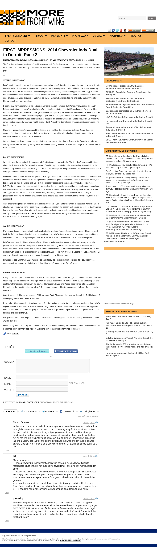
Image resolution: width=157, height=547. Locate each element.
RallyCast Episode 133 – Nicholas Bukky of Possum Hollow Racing (127, 324)
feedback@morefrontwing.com (70, 540)
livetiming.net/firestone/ (117, 229)
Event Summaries (18, 35)
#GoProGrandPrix (114, 211)
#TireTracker (134, 221)
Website (9, 390)
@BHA (125, 206)
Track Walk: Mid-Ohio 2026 (119, 316)
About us (136, 35)
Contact (10, 40)
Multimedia (117, 35)
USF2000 (99, 35)
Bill (14, 456)
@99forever (114, 233)
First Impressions (11, 60)
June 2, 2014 (89, 456)
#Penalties (145, 215)
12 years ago (129, 161)
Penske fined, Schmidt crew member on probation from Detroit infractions (125, 99)
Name (7, 378)
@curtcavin (114, 195)
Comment (10, 362)
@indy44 (113, 215)
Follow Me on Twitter (114, 241)
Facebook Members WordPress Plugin (119, 304)
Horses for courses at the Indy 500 (123, 353)
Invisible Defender (29, 402)
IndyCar (41, 35)
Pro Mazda (80, 35)
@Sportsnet (139, 233)
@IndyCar (125, 224)
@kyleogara (114, 165)
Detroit (15, 334)
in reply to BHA (131, 211)
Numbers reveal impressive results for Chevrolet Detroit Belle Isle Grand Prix (130, 105)
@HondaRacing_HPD (141, 165)
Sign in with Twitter (37, 351)
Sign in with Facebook (66, 351)
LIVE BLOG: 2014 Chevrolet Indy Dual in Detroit (129, 117)
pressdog (18, 498)
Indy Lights (60, 35)
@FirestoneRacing (118, 221)
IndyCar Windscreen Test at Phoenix (124, 338)
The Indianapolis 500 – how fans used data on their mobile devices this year (128, 345)
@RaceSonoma (113, 227)
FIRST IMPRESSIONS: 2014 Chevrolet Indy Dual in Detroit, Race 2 (50, 52)
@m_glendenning (117, 156)
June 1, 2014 (89, 422)
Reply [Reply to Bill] (7, 493)
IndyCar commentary (38, 60)
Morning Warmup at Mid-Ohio (120, 332)
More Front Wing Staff (63, 60)
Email (7, 384)
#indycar (110, 174)
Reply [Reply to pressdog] (7, 521)
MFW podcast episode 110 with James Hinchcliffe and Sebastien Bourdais (125, 87)
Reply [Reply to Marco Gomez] (7, 450)
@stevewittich (116, 177)
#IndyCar (139, 200)
